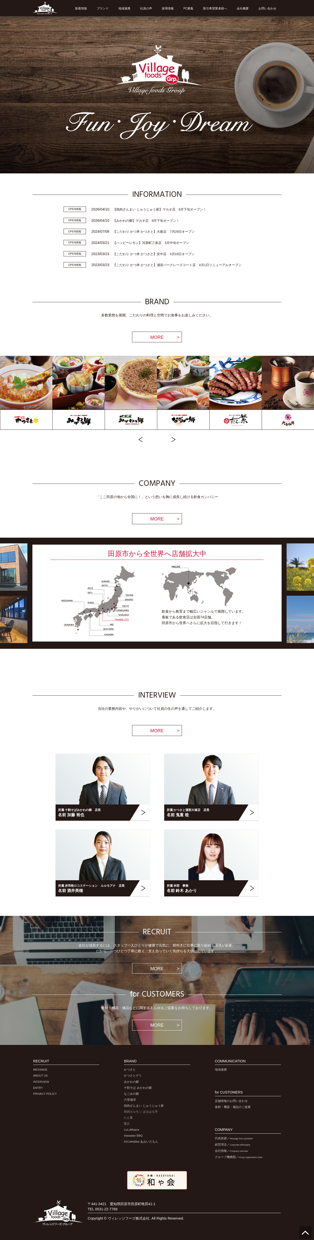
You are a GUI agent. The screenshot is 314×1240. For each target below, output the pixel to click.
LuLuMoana (131, 1129)
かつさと (130, 1069)
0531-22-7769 (106, 1209)
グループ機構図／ (238, 1157)
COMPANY (224, 1130)
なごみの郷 (131, 1093)
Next (173, 439)
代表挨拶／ (234, 1138)
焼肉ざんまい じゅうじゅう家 (143, 1105)
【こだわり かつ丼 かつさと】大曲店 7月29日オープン (154, 231)
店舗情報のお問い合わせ (231, 1100)
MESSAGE (40, 1069)
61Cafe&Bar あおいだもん (141, 1141)
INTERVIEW (41, 1081)
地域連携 (221, 1069)
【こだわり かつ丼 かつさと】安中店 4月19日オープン (154, 254)
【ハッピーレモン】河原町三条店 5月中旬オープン (151, 243)
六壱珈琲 (130, 1099)
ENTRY (38, 1087)
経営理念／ (232, 1144)
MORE (157, 337)
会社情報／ (231, 1150)
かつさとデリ (133, 1075)
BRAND (130, 1061)
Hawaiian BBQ (133, 1135)
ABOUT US (40, 1075)
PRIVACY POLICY (45, 1093)
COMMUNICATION (230, 1061)
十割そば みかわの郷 (138, 1087)
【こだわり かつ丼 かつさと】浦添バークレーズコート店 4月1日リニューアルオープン (177, 265)
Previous (140, 439)
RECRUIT (41, 1061)
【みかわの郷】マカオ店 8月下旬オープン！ (146, 220)
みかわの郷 (131, 1081)
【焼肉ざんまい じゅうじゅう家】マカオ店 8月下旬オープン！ (159, 209)
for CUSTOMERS (229, 1092)
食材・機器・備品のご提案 (233, 1106)
